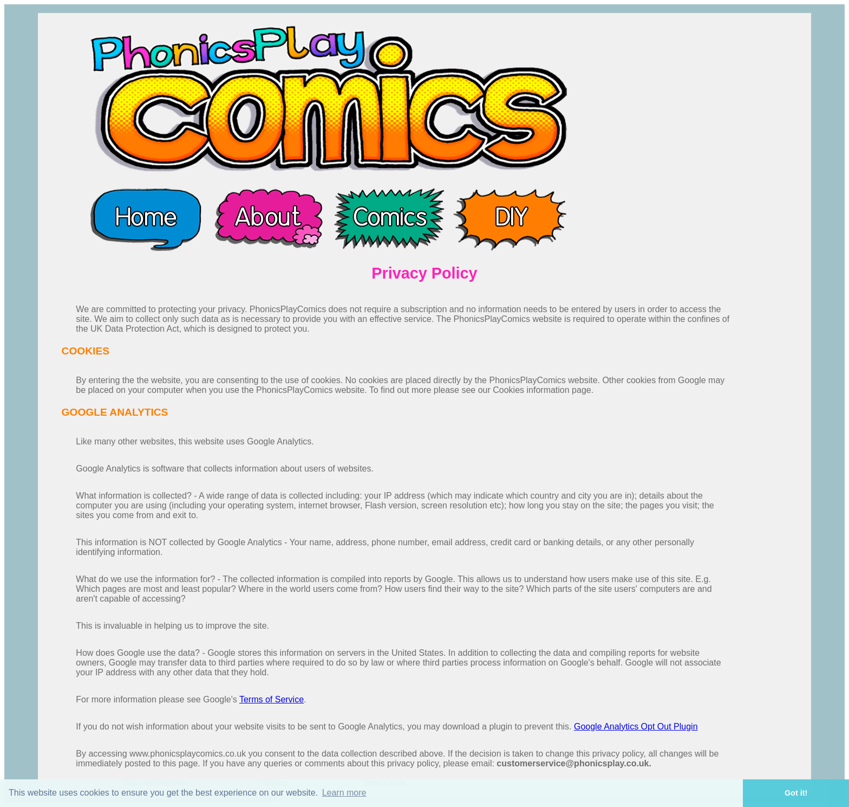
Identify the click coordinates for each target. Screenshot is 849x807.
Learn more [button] (344, 792)
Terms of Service (271, 699)
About (267, 218)
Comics (388, 218)
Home (145, 218)
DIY (510, 218)
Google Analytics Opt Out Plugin (636, 726)
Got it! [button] (796, 793)
